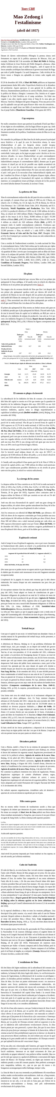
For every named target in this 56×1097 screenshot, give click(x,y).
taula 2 (3, 300)
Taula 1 (40, 285)
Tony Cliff (28, 8)
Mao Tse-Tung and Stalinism (10, 40)
